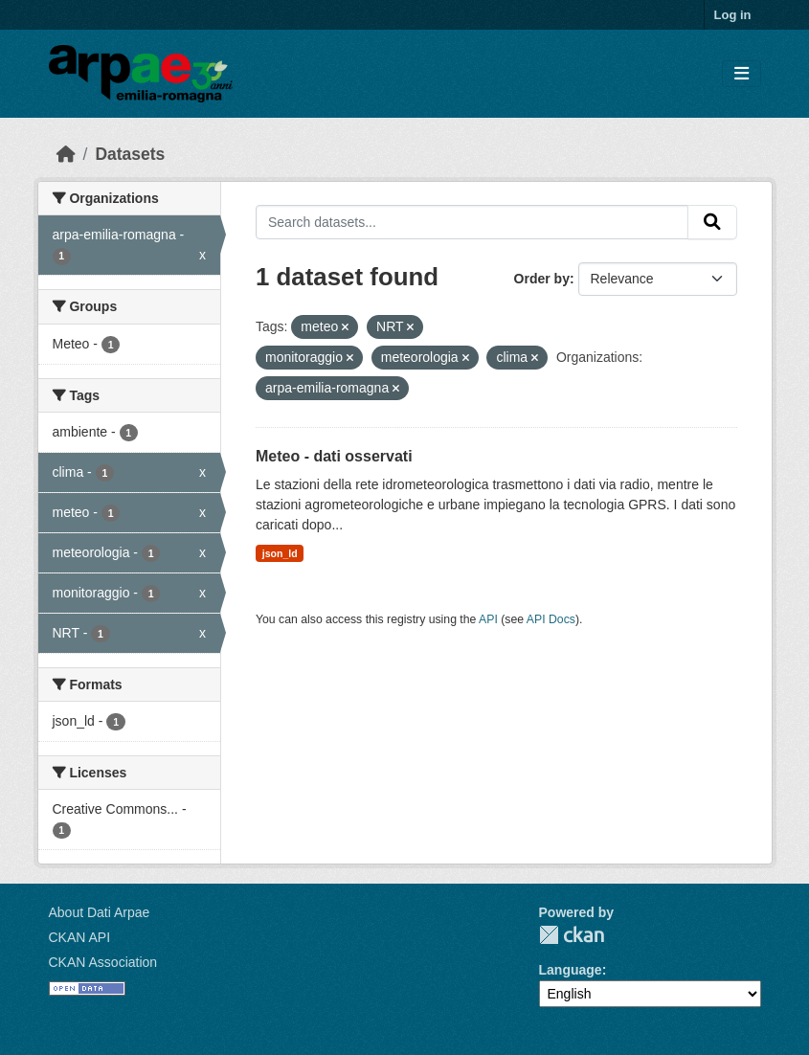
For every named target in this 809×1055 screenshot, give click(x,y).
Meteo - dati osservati (334, 456)
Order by (542, 278)
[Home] (66, 154)
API (488, 619)
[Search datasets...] (472, 222)
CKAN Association (103, 962)
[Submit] (712, 222)
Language (570, 969)
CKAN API (80, 937)
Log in (733, 15)
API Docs (551, 619)
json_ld (280, 553)
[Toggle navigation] (741, 74)
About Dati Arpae (99, 912)
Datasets (130, 154)
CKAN (571, 935)
